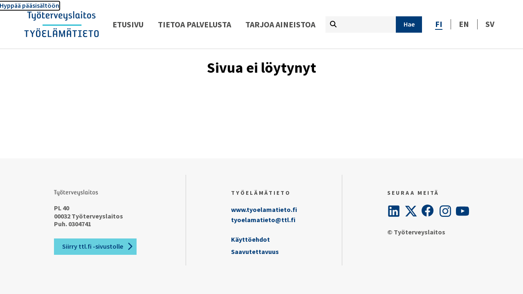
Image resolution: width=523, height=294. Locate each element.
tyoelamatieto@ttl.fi (263, 220)
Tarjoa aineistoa (280, 24)
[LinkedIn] (393, 211)
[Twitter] (411, 211)
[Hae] (409, 24)
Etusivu (128, 24)
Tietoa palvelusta (194, 24)
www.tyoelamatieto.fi (264, 209)
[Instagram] (445, 211)
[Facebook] (428, 211)
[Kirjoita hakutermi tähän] (360, 24)
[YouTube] (462, 211)
